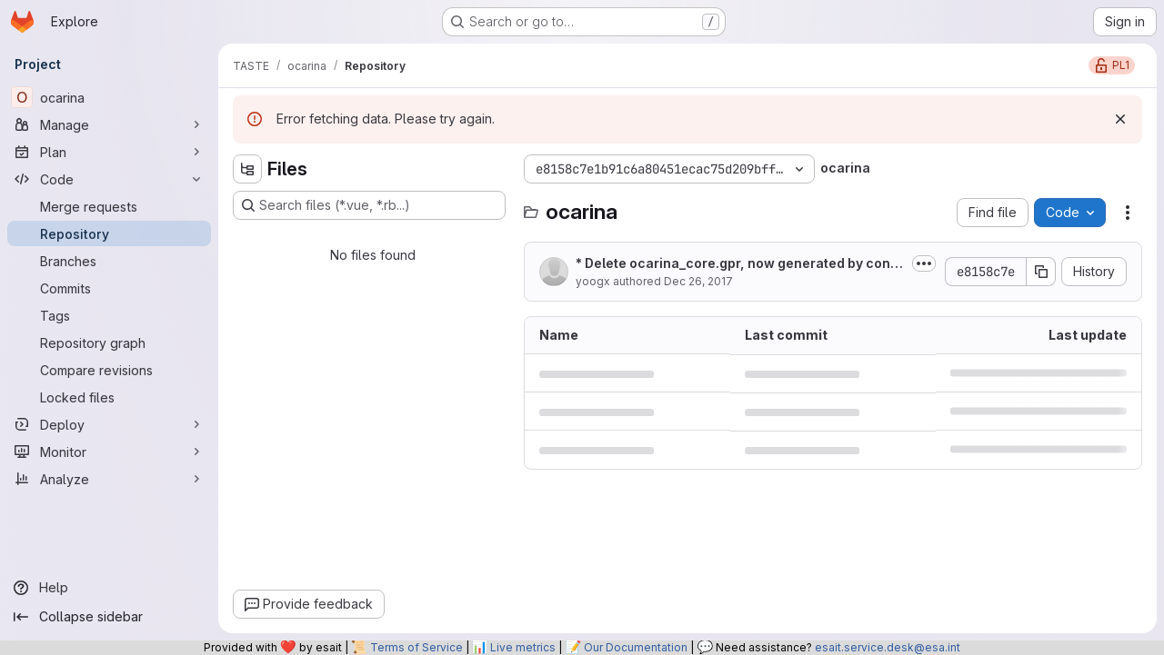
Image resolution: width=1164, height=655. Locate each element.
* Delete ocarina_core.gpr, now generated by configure (737, 264)
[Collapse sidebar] (109, 617)
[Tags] (109, 315)
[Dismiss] (1120, 119)
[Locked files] (109, 397)
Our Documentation (635, 647)
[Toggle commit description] (924, 263)
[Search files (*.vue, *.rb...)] (369, 205)
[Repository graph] (109, 342)
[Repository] (109, 233)
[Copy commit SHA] (1041, 271)
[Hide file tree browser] (247, 169)
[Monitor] (109, 451)
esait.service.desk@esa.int (887, 647)
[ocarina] (109, 97)
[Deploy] (109, 424)
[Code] (109, 179)
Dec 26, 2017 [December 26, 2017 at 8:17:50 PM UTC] (698, 281)
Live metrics (523, 647)
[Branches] (109, 260)
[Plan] (109, 151)
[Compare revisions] (109, 369)
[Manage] (109, 124)
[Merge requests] (109, 206)
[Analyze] (109, 478)
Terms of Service (416, 647)
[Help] (109, 587)
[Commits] (109, 288)
